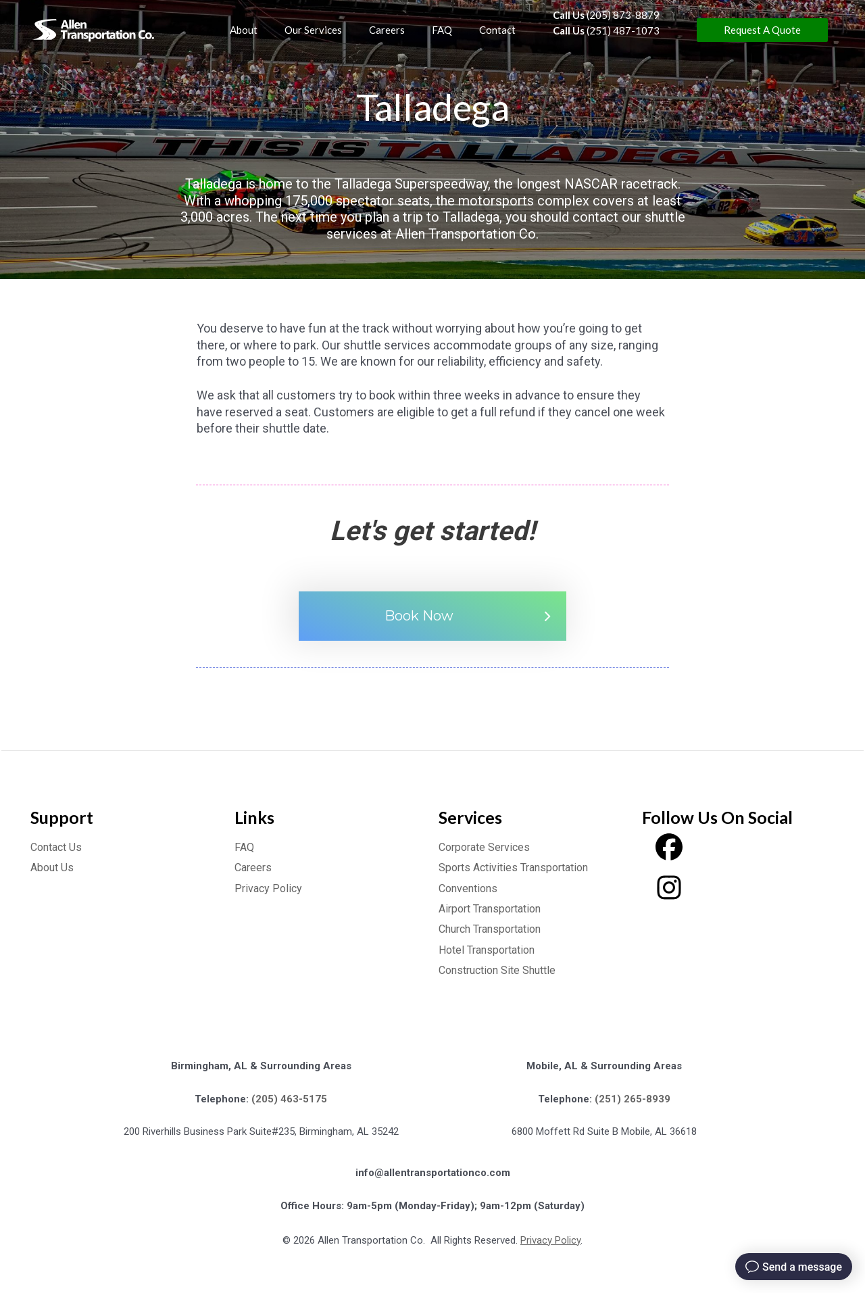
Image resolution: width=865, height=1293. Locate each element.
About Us (52, 867)
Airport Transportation (490, 908)
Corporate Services (484, 847)
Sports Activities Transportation (513, 867)
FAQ (244, 847)
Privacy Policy (268, 888)
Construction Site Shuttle (497, 970)
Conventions (468, 888)
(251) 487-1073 (606, 30)
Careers (253, 867)
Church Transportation (490, 929)
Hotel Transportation (487, 950)
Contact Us (56, 847)
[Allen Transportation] (95, 30)
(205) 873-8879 (606, 15)
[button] (762, 30)
